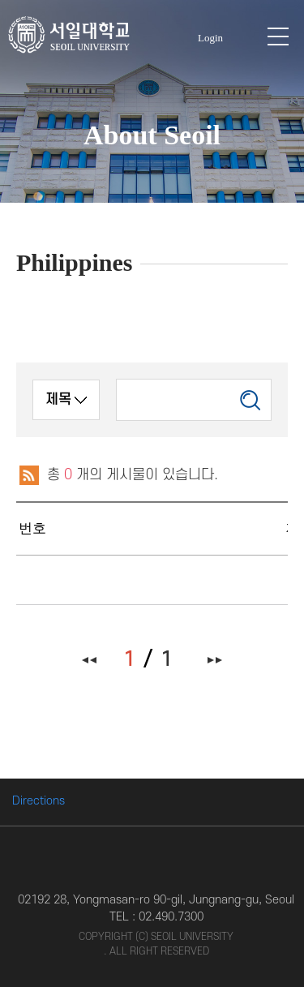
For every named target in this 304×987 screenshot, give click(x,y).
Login (210, 38)
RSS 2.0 (28, 475)
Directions (38, 801)
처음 (89, 660)
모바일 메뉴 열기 (278, 36)
